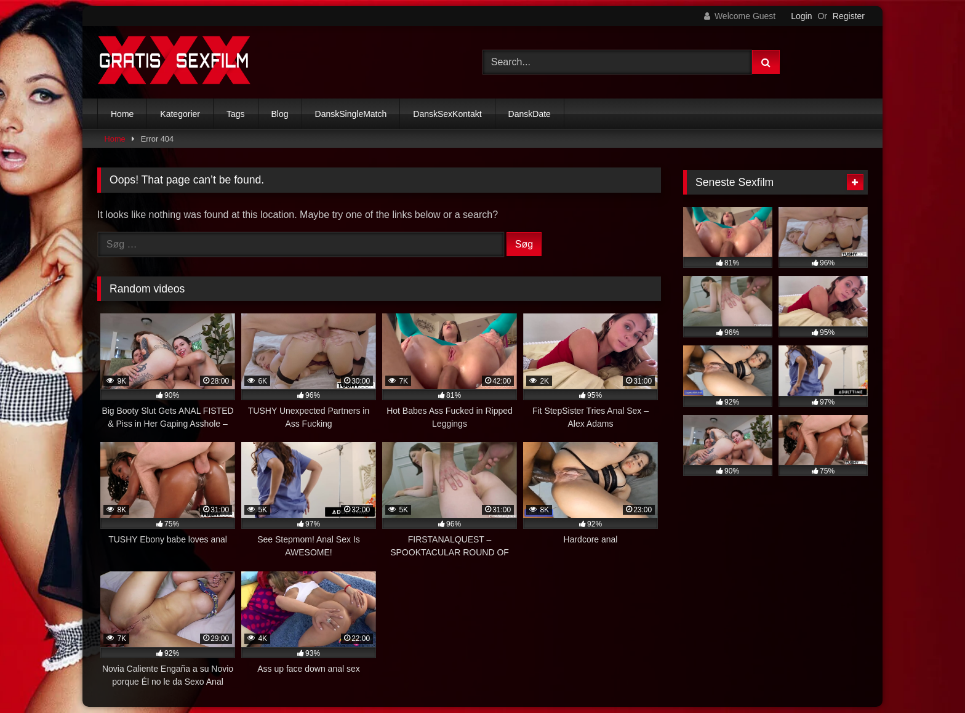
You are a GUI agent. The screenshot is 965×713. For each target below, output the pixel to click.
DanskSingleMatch (351, 114)
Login (801, 16)
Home (122, 114)
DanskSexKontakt (447, 114)
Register (849, 16)
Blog (280, 114)
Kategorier (180, 114)
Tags (235, 114)
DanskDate (529, 114)
